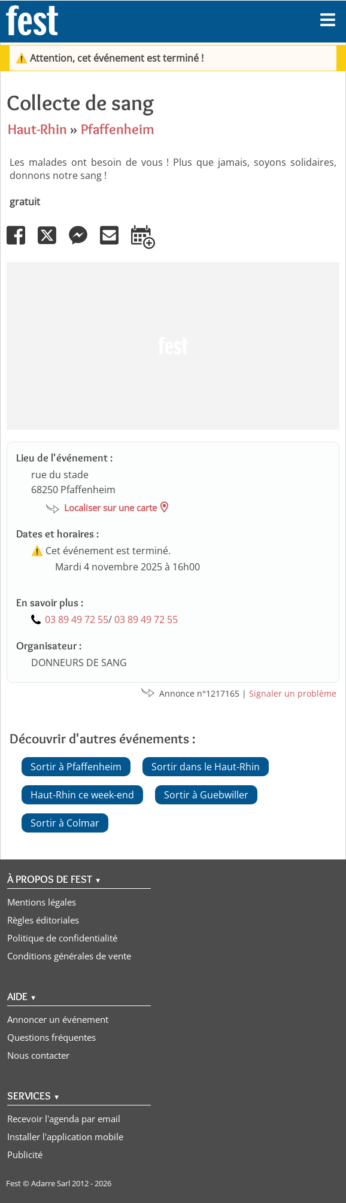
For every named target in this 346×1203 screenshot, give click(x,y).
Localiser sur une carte (110, 508)
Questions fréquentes (51, 1037)
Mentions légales (41, 902)
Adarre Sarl (50, 1183)
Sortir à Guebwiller (206, 794)
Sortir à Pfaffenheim (76, 766)
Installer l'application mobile (65, 1137)
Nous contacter (38, 1055)
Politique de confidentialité (62, 938)
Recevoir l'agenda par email (63, 1119)
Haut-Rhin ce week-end (82, 794)
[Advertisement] (173, 346)
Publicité (25, 1155)
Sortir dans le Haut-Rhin (205, 766)
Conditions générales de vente (69, 956)
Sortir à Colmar (65, 823)
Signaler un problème (292, 693)
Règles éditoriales (43, 920)
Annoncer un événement (57, 1019)
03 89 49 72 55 (76, 619)
